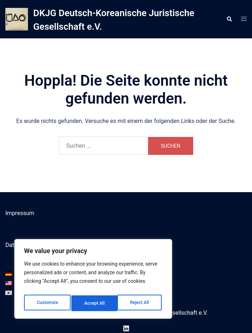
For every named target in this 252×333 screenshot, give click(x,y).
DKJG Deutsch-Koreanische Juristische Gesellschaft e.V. (102, 19)
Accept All (140, 303)
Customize (47, 303)
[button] (229, 19)
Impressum (19, 213)
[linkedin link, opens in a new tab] (126, 327)
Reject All (93, 303)
